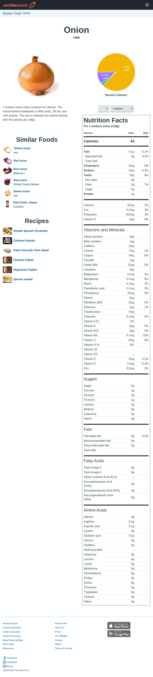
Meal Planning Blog (13, 640)
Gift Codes (8, 644)
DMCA (58, 644)
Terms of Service (63, 648)
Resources (8, 648)
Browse (7, 13)
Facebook (10, 658)
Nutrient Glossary (12, 636)
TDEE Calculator (11, 631)
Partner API (61, 623)
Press (58, 631)
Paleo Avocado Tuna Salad (31, 250)
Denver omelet (23, 279)
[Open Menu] (147, 5)
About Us (60, 627)
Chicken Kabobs (24, 240)
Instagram (10, 662)
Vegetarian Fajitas (25, 269)
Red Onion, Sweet (25, 202)
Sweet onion (21, 191)
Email (8, 666)
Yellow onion (22, 148)
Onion (76, 30)
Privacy (59, 640)
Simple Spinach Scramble (30, 230)
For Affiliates (61, 636)
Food (17, 13)
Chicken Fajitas (23, 260)
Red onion (20, 160)
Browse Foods (10, 623)
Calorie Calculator (12, 627)
